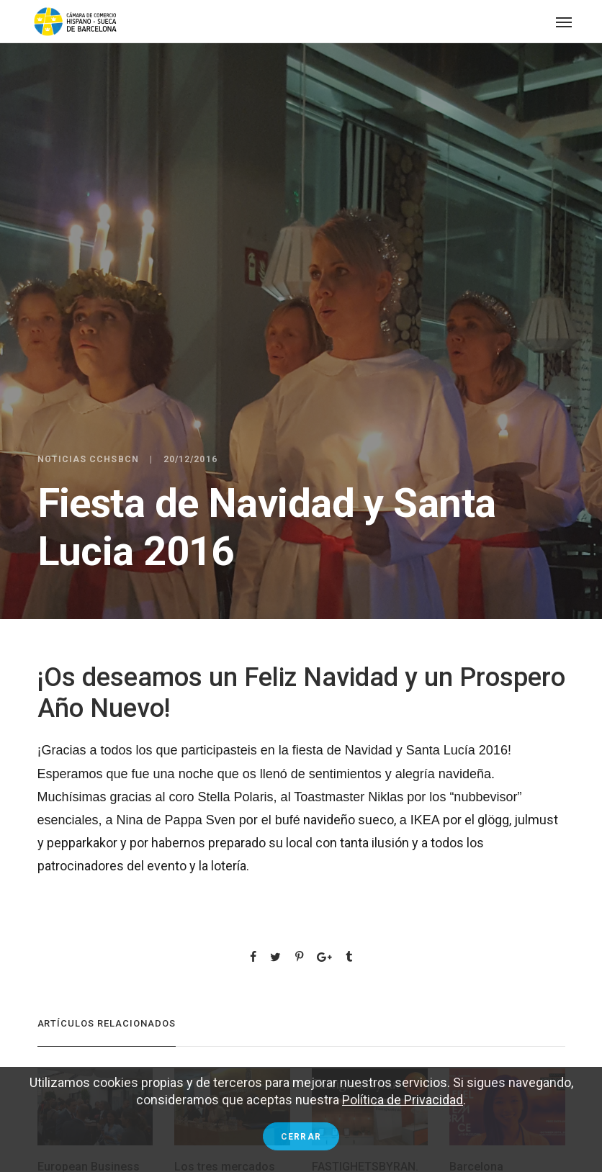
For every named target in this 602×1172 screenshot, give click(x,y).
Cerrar (301, 1137)
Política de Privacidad (402, 1099)
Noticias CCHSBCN (88, 459)
